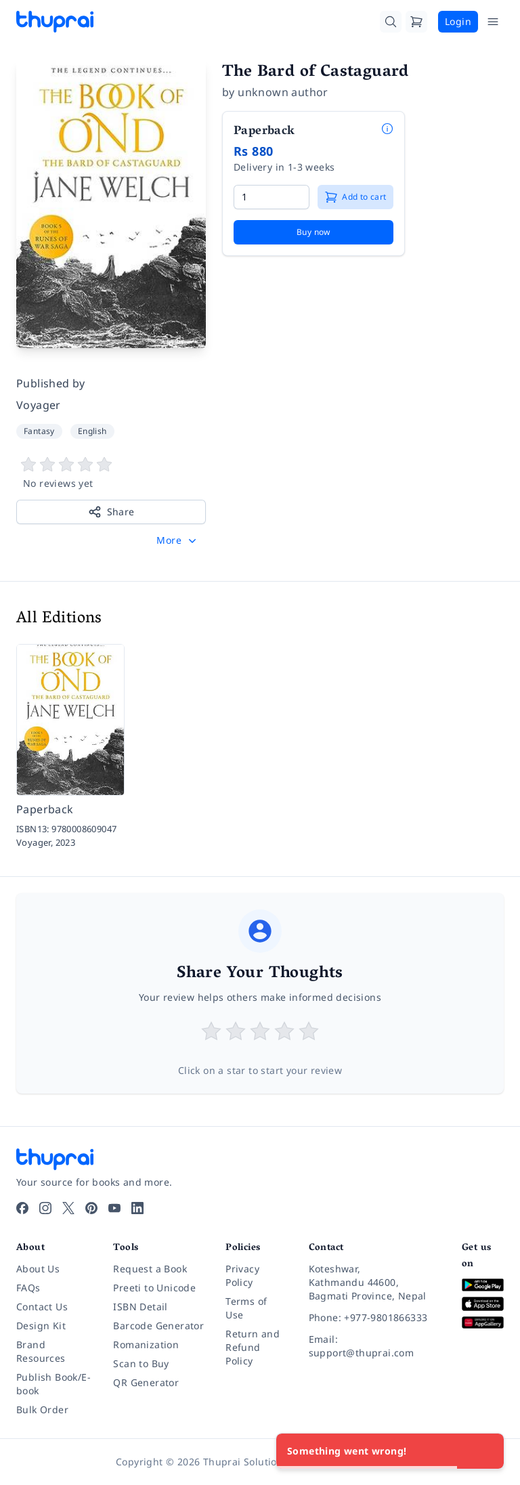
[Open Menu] (493, 22)
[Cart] (416, 22)
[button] (178, 540)
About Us (38, 1268)
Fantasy (39, 431)
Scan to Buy (141, 1363)
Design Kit (41, 1325)
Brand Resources (41, 1351)
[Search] (391, 22)
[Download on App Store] (483, 1304)
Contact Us (42, 1306)
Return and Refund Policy (252, 1347)
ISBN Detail (140, 1306)
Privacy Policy (242, 1275)
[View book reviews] (111, 473)
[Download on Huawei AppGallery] (483, 1322)
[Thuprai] (54, 22)
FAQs (28, 1287)
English (92, 431)
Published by (50, 383)
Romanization (146, 1344)
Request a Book (150, 1268)
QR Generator (146, 1382)
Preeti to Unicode (154, 1287)
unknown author (283, 92)
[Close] (486, 1451)
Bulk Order (42, 1409)
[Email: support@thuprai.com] (374, 1346)
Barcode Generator (158, 1325)
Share (111, 512)
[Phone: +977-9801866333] (374, 1318)
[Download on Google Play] (483, 1284)
